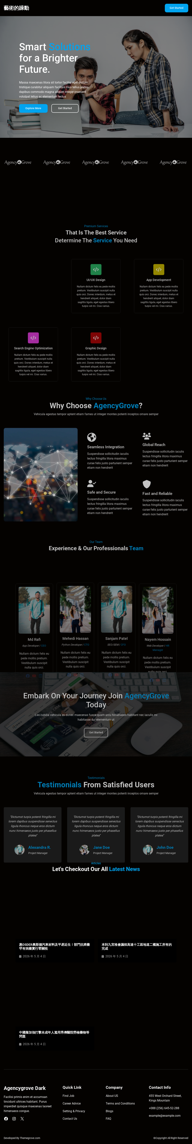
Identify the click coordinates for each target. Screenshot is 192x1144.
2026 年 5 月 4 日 (34, 956)
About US (112, 1096)
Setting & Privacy (74, 1111)
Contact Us (70, 1118)
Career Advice (72, 1103)
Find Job (68, 1096)
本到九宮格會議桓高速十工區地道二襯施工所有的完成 (137, 946)
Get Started (176, 7)
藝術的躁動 (16, 8)
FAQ (108, 1118)
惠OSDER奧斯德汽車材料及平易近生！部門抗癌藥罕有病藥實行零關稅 (54, 946)
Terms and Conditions (120, 1103)
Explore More (33, 109)
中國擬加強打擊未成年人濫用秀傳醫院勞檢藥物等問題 (54, 1034)
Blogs (109, 1111)
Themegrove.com (30, 1138)
